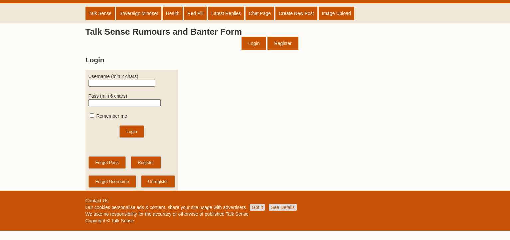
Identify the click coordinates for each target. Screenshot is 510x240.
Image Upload (336, 13)
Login (253, 43)
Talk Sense (100, 13)
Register (282, 43)
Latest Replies (226, 13)
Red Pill (195, 13)
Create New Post (296, 13)
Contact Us (96, 200)
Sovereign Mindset (138, 13)
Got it (257, 207)
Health (172, 13)
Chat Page (260, 13)
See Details (283, 207)
